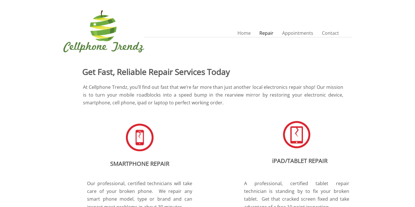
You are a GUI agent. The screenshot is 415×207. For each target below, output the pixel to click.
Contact (330, 33)
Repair (266, 33)
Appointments (297, 33)
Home (244, 33)
